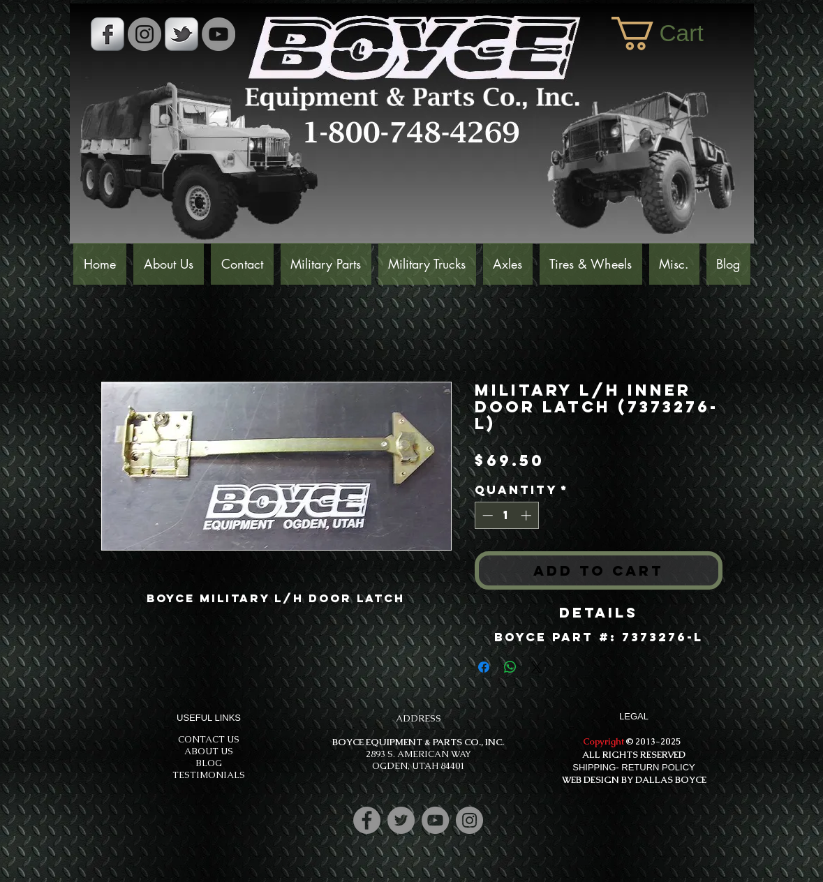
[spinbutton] (506, 515)
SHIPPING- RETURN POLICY (633, 767)
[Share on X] (536, 667)
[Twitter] (401, 820)
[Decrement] (486, 515)
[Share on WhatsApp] (510, 667)
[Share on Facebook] (483, 667)
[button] (675, 33)
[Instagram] (469, 820)
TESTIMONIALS (208, 775)
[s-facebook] (107, 34)
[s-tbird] (181, 34)
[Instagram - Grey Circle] (144, 34)
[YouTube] (218, 34)
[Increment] (527, 515)
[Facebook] (366, 820)
